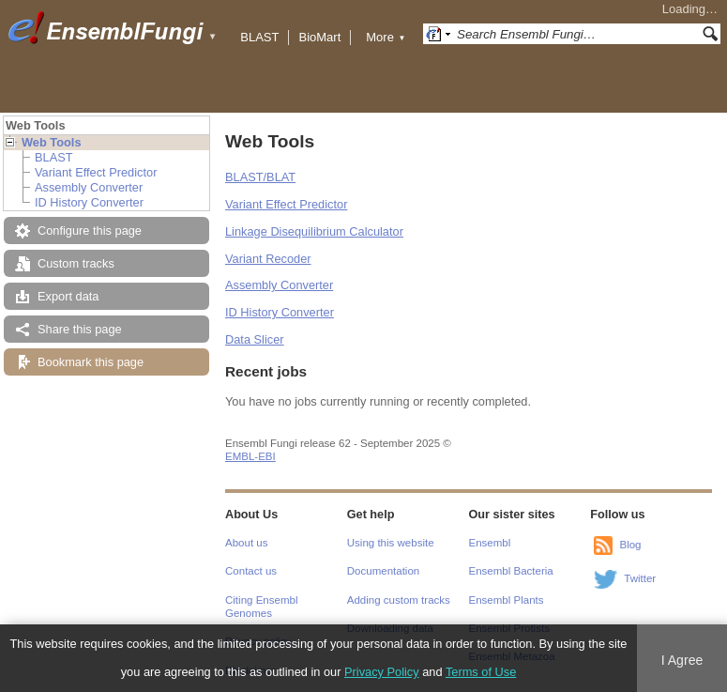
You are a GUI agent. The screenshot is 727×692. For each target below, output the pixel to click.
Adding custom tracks (398, 600)
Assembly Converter (89, 187)
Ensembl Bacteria (511, 571)
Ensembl (490, 542)
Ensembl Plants (506, 600)
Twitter (640, 578)
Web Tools (52, 142)
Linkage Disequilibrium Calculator (314, 231)
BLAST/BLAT (260, 177)
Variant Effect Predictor (96, 172)
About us (246, 542)
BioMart (319, 37)
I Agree (682, 660)
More (385, 37)
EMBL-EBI (250, 456)
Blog (630, 544)
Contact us (251, 571)
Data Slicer (254, 339)
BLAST (259, 37)
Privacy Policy (381, 672)
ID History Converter (89, 202)
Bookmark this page (91, 362)
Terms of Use (481, 672)
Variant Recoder (268, 259)
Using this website (390, 542)
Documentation (383, 571)
